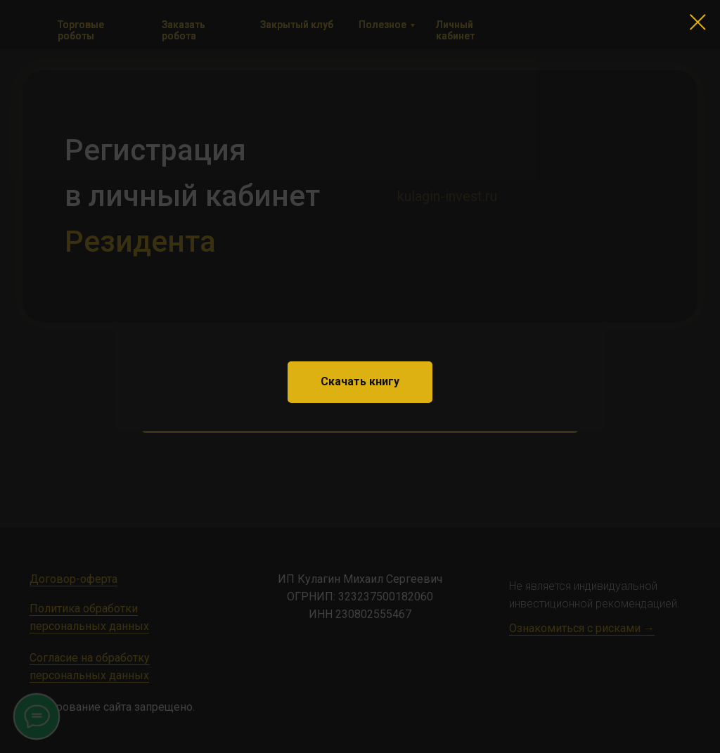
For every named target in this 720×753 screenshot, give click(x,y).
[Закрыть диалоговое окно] (698, 22)
